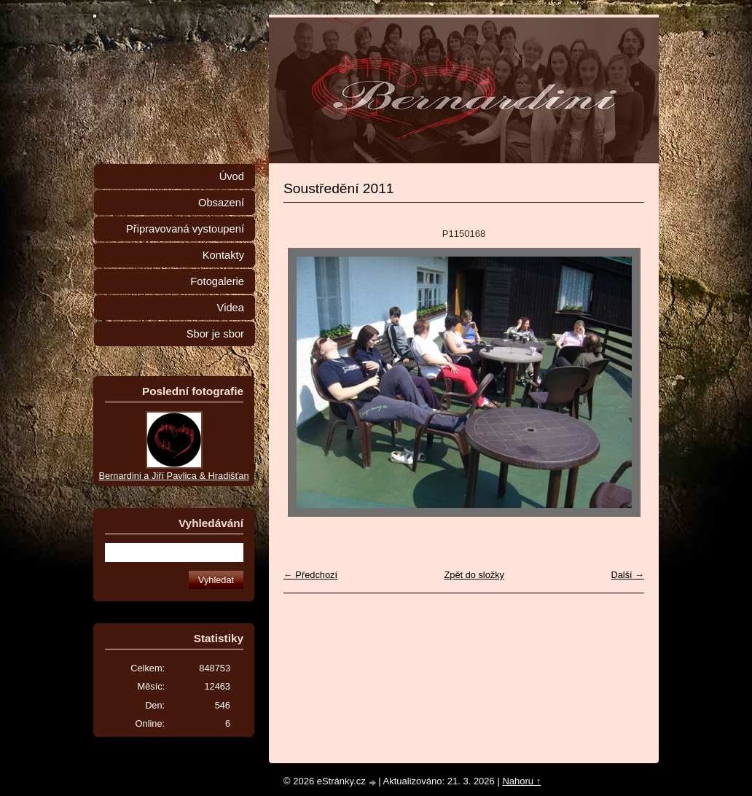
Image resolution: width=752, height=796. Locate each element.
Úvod (231, 176)
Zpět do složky (474, 574)
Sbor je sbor (215, 334)
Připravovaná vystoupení (185, 229)
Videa (230, 307)
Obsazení (221, 202)
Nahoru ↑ (521, 781)
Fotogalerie (217, 281)
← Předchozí (310, 574)
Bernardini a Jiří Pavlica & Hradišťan (173, 475)
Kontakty (223, 255)
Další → (627, 574)
